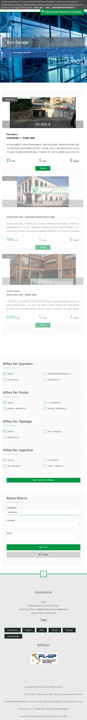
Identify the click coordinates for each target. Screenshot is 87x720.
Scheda (43, 168)
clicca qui (38, 7)
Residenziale (13, 636)
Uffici (41, 630)
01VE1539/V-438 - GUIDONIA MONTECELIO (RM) (31, 218)
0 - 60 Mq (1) (51, 459)
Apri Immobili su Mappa (43, 480)
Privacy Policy (30, 694)
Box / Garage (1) (52, 431)
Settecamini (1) (52, 379)
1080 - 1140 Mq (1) (53, 465)
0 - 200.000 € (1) (52, 402)
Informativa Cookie (45, 694)
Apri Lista (43, 547)
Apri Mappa (43, 554)
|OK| (47, 7)
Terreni (55, 630)
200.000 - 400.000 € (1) (14, 408)
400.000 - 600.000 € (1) (55, 408)
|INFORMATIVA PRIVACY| (63, 7)
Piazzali (69, 630)
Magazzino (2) (11, 437)
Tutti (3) (8, 373)
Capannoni (13, 630)
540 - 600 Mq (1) (12, 465)
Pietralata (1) (10, 379)
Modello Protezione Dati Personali (68, 694)
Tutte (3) (8, 459)
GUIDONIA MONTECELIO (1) (57, 373)
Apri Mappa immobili (22, 52)
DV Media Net (41, 687)
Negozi (28, 630)
